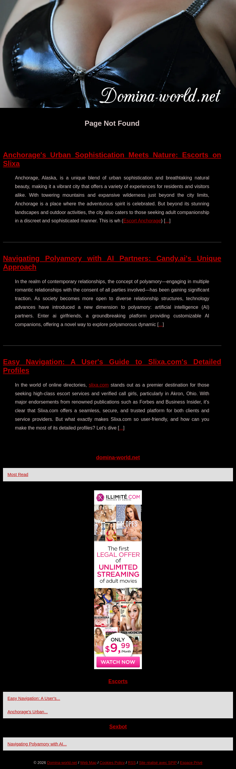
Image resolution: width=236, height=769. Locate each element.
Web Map (88, 762)
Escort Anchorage (142, 220)
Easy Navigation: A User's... (33, 698)
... (167, 220)
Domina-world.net (62, 762)
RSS (132, 762)
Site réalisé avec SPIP (158, 762)
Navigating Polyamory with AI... (37, 744)
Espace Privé (191, 762)
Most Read (17, 474)
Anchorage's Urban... (27, 711)
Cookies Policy (112, 762)
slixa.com (99, 384)
